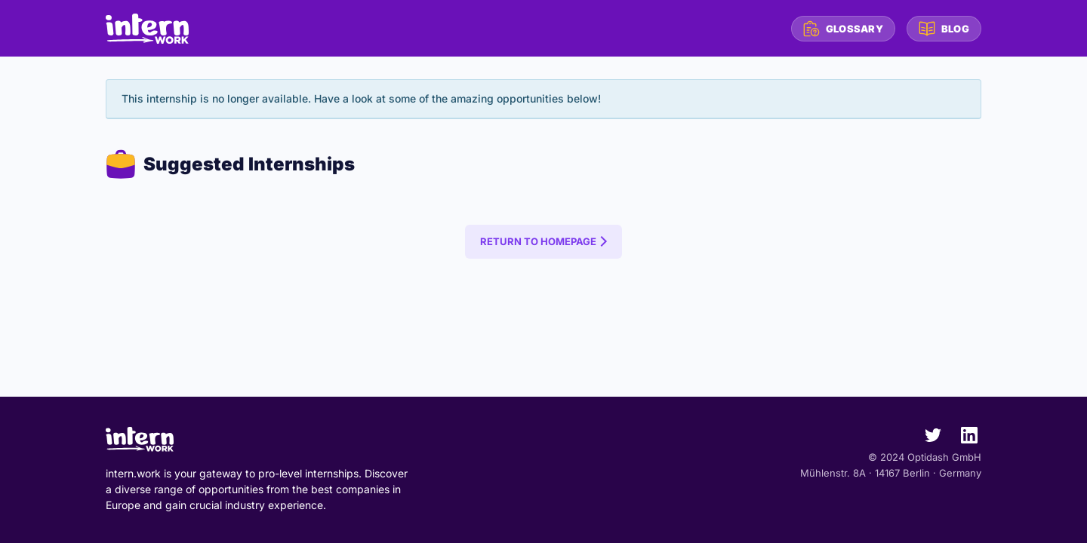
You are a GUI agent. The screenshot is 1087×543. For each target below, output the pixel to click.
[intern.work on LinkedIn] (963, 438)
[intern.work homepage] (147, 29)
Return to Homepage (538, 241)
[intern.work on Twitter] (927, 438)
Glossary (843, 28)
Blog (944, 28)
